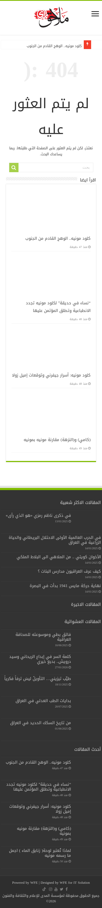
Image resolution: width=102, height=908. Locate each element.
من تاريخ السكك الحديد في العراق (40, 723)
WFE (34, 882)
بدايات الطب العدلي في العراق (43, 700)
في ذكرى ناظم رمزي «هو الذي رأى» (38, 515)
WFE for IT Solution (75, 882)
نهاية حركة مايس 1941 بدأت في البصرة (65, 586)
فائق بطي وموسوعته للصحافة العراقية (43, 637)
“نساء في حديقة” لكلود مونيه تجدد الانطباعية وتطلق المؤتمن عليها (58, 306)
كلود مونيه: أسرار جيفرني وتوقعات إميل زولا (51, 375)
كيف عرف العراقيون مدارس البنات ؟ (69, 571)
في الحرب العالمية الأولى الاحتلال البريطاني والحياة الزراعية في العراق (55, 540)
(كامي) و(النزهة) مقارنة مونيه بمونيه (57, 440)
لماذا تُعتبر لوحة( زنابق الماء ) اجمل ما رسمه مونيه (40, 853)
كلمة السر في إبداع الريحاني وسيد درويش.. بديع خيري (40, 659)
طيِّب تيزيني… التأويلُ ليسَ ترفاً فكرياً (37, 678)
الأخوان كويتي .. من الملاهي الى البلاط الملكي (59, 557)
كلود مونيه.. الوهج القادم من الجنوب (54, 45)
